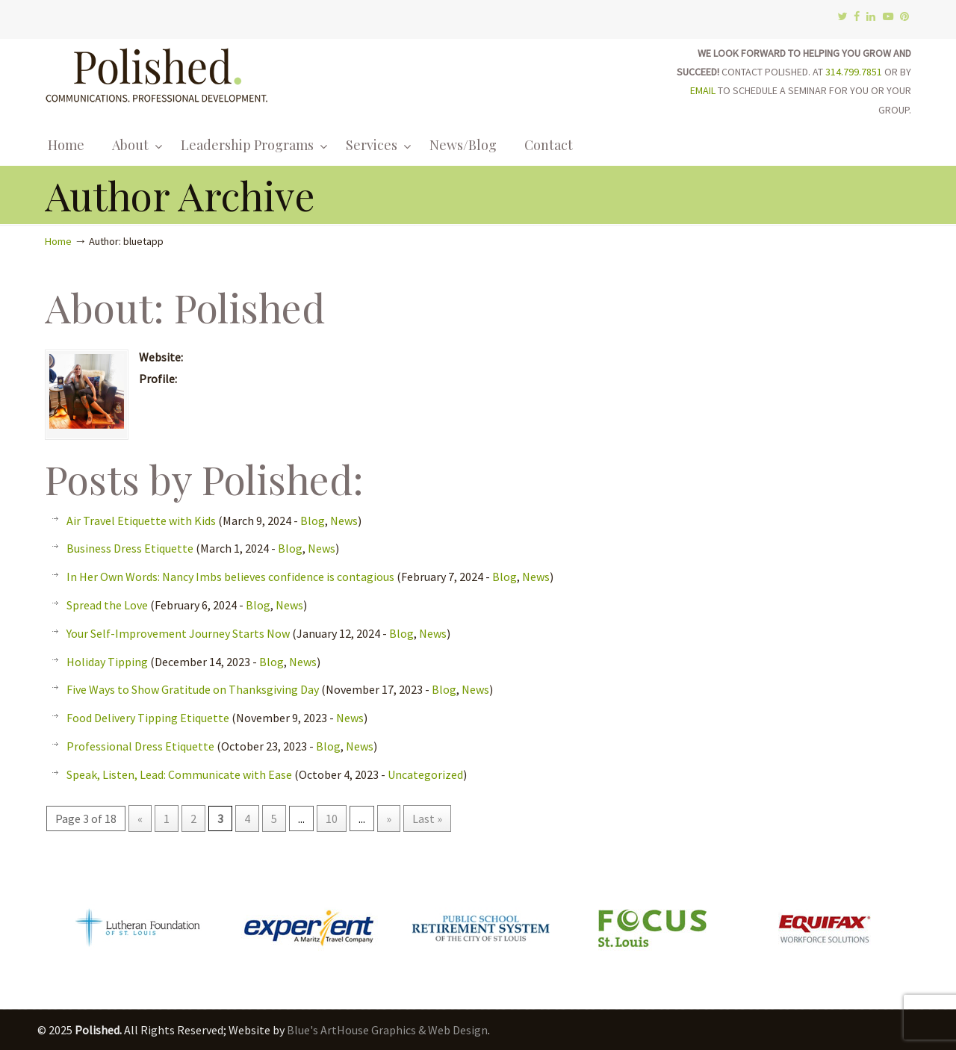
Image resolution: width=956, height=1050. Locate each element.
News (344, 520)
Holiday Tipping (107, 661)
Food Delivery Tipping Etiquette (147, 717)
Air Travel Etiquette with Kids (141, 520)
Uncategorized (425, 774)
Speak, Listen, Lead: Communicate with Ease (179, 774)
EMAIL (703, 90)
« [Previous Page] (140, 818)
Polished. (157, 72)
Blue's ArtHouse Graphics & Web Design (387, 1029)
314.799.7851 (853, 71)
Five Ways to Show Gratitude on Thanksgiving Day (192, 689)
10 (332, 818)
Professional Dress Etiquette (140, 746)
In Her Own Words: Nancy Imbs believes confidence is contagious (230, 576)
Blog (312, 520)
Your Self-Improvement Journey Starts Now (178, 633)
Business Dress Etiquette (129, 548)
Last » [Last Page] (427, 818)
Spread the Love (107, 604)
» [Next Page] (388, 818)
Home (58, 241)
